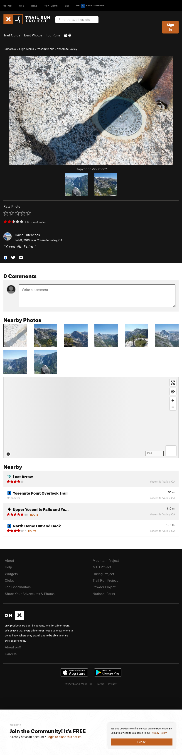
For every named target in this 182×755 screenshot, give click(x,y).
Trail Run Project (105, 580)
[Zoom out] (173, 407)
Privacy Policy (159, 732)
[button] (5, 257)
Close (141, 742)
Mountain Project (106, 560)
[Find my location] (173, 391)
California (9, 49)
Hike (34, 5)
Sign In (170, 27)
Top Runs (53, 35)
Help (8, 567)
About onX (13, 647)
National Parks (104, 594)
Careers (11, 654)
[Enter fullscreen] (173, 382)
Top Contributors (18, 587)
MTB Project (102, 567)
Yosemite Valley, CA (49, 240)
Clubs (9, 580)
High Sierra (26, 49)
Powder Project (104, 587)
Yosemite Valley (67, 49)
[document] (141, 735)
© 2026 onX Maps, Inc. (79, 683)
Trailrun (51, 5)
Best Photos (33, 35)
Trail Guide (11, 35)
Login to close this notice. (64, 737)
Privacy (112, 683)
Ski (67, 5)
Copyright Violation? (91, 169)
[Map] (91, 417)
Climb (7, 5)
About (9, 560)
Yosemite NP (45, 49)
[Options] (171, 451)
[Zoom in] (173, 400)
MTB (22, 5)
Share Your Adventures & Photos (29, 594)
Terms (100, 683)
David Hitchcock (27, 235)
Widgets (11, 574)
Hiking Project (103, 574)
